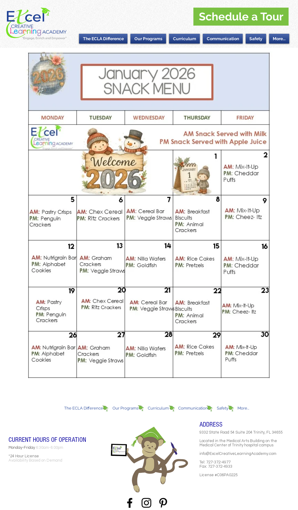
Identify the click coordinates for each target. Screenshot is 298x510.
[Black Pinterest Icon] (163, 502)
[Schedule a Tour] (241, 17)
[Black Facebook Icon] (129, 502)
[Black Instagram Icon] (146, 502)
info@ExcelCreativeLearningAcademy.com (237, 454)
